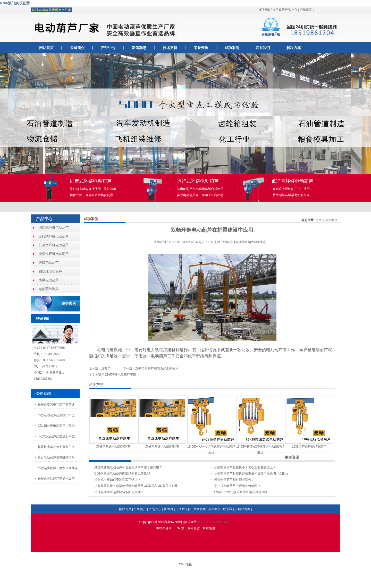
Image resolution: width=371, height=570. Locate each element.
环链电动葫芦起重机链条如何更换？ (119, 492)
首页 (318, 220)
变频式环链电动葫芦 (54, 254)
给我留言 (306, 10)
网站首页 (46, 48)
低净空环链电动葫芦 (54, 245)
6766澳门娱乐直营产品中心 (278, 10)
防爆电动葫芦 (49, 280)
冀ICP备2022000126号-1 (214, 522)
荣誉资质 (201, 48)
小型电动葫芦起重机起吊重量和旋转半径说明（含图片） (252, 473)
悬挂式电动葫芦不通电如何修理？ (237, 486)
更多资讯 (292, 457)
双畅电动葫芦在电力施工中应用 (157, 368)
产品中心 (108, 48)
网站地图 (209, 528)
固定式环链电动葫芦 (54, 227)
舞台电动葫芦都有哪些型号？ (234, 479)
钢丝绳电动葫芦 (50, 271)
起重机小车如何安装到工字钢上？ (117, 479)
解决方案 (293, 48)
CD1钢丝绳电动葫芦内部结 (56, 426)
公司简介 (77, 48)
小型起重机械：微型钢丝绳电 (58, 468)
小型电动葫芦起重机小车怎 (56, 415)
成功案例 (232, 48)
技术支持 (170, 48)
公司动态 (43, 393)
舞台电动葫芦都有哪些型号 (56, 457)
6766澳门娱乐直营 (15, 3)
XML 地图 (185, 564)
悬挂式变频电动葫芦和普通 (56, 404)
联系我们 (263, 48)
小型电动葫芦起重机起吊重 (56, 436)
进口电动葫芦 (49, 262)
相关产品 (96, 385)
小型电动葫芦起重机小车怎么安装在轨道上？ (245, 467)
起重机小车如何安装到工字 (56, 447)
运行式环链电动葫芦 (54, 236)
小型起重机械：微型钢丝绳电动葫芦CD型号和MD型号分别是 (136, 486)
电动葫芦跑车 (49, 289)
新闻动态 (139, 48)
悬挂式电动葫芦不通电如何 (56, 478)
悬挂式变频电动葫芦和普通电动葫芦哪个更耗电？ (128, 467)
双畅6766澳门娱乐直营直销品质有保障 (240, 492)
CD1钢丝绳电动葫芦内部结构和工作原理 (122, 473)
